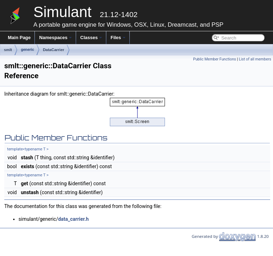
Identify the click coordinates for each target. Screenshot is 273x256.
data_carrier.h (73, 219)
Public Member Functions (214, 59)
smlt (8, 50)
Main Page (19, 37)
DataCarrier (53, 50)
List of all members (255, 59)
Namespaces (55, 37)
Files (118, 37)
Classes (91, 37)
